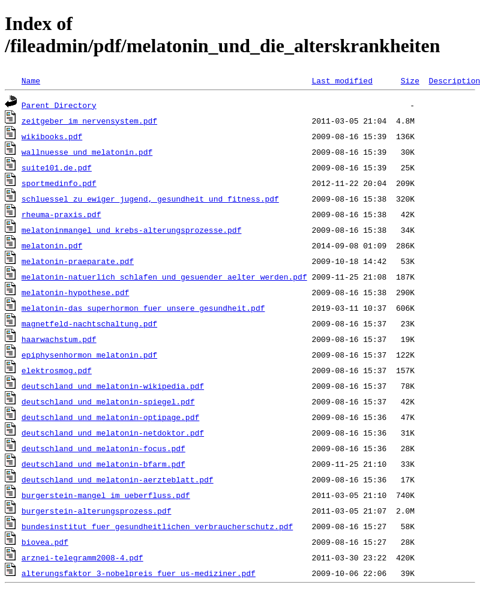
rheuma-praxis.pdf (61, 214)
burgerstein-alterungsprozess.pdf (97, 510)
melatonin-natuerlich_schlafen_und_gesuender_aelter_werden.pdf (164, 276)
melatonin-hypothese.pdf (75, 292)
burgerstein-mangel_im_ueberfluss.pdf (106, 495)
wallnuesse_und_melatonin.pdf (87, 151)
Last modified (341, 80)
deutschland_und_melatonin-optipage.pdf (110, 417)
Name (31, 80)
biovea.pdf (45, 541)
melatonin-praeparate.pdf (78, 261)
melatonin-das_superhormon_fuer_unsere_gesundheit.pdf (143, 307)
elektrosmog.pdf (57, 370)
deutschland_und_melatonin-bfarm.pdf (103, 463)
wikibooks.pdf (52, 136)
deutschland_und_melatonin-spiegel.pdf (108, 401)
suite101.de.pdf (57, 167)
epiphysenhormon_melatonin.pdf (89, 354)
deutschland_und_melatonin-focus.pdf (103, 448)
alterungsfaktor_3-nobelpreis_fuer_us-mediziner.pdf (139, 573)
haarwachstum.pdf (59, 339)
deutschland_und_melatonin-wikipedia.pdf (113, 385)
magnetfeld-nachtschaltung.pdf (89, 323)
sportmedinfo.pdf (59, 183)
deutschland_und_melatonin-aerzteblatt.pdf (118, 479)
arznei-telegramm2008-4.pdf (82, 557)
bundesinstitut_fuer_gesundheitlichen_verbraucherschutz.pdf (157, 526)
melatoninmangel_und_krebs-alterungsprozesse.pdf (132, 229)
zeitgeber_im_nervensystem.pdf (89, 120)
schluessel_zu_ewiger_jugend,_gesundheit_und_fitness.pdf (150, 198)
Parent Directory (59, 105)
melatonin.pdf (52, 245)
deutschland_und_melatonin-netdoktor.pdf (113, 432)
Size (410, 80)
